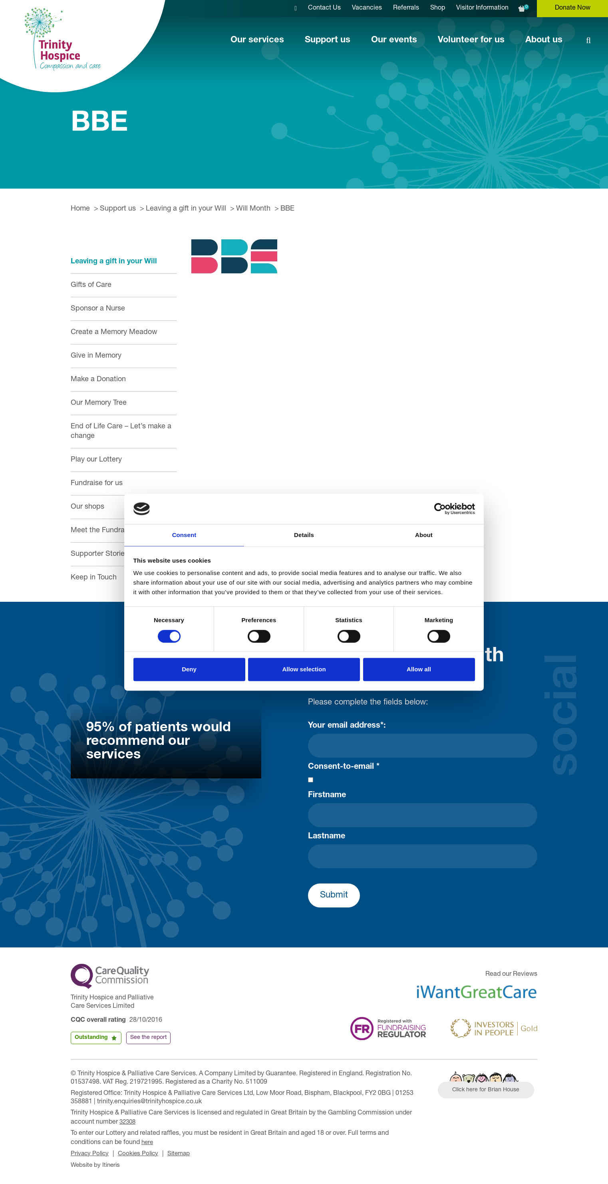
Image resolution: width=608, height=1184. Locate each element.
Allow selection (304, 670)
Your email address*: (347, 726)
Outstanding (91, 1038)
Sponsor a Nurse (98, 308)
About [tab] (424, 534)
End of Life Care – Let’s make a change (121, 431)
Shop (437, 8)
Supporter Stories (99, 554)
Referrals (406, 8)
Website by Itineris (97, 1163)
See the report (148, 1038)
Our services (257, 40)
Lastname (326, 837)
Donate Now (572, 8)
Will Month (253, 209)
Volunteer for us (471, 40)
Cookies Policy (141, 1152)
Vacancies (367, 8)
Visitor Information (482, 8)
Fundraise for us (97, 483)
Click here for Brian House (489, 1091)
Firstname (327, 796)
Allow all (419, 670)
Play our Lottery (96, 460)
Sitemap (184, 1152)
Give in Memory (96, 356)
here (147, 1141)
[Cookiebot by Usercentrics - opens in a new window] (440, 508)
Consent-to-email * (344, 767)
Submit (334, 895)
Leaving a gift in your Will (186, 209)
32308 (128, 1121)
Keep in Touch (94, 577)
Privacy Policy (91, 1152)
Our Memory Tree (99, 403)
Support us (327, 40)
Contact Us (324, 8)
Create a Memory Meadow (114, 332)
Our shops (87, 507)
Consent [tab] (184, 534)
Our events (394, 40)
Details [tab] (304, 534)
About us (543, 40)
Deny (189, 670)
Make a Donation (98, 379)
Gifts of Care (91, 285)
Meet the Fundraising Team (115, 530)
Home (80, 209)
